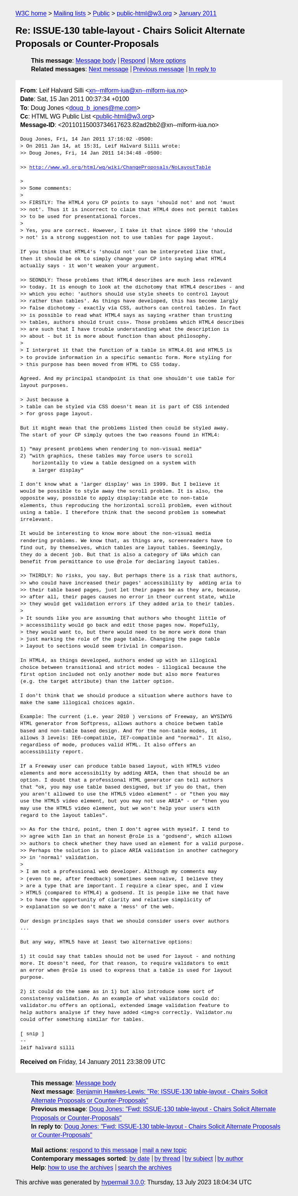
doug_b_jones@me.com (103, 108)
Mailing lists (70, 13)
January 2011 (198, 13)
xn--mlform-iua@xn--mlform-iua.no (136, 90)
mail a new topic (164, 1150)
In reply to (202, 69)
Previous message (158, 69)
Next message (108, 69)
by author (230, 1158)
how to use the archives (80, 1167)
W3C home (31, 13)
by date (139, 1158)
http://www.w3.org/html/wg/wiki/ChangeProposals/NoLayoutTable (120, 167)
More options (168, 60)
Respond (133, 60)
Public (101, 13)
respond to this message (103, 1150)
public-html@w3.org (144, 13)
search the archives (145, 1167)
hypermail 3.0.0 (122, 1182)
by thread (167, 1158)
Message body (96, 60)
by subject (199, 1158)
